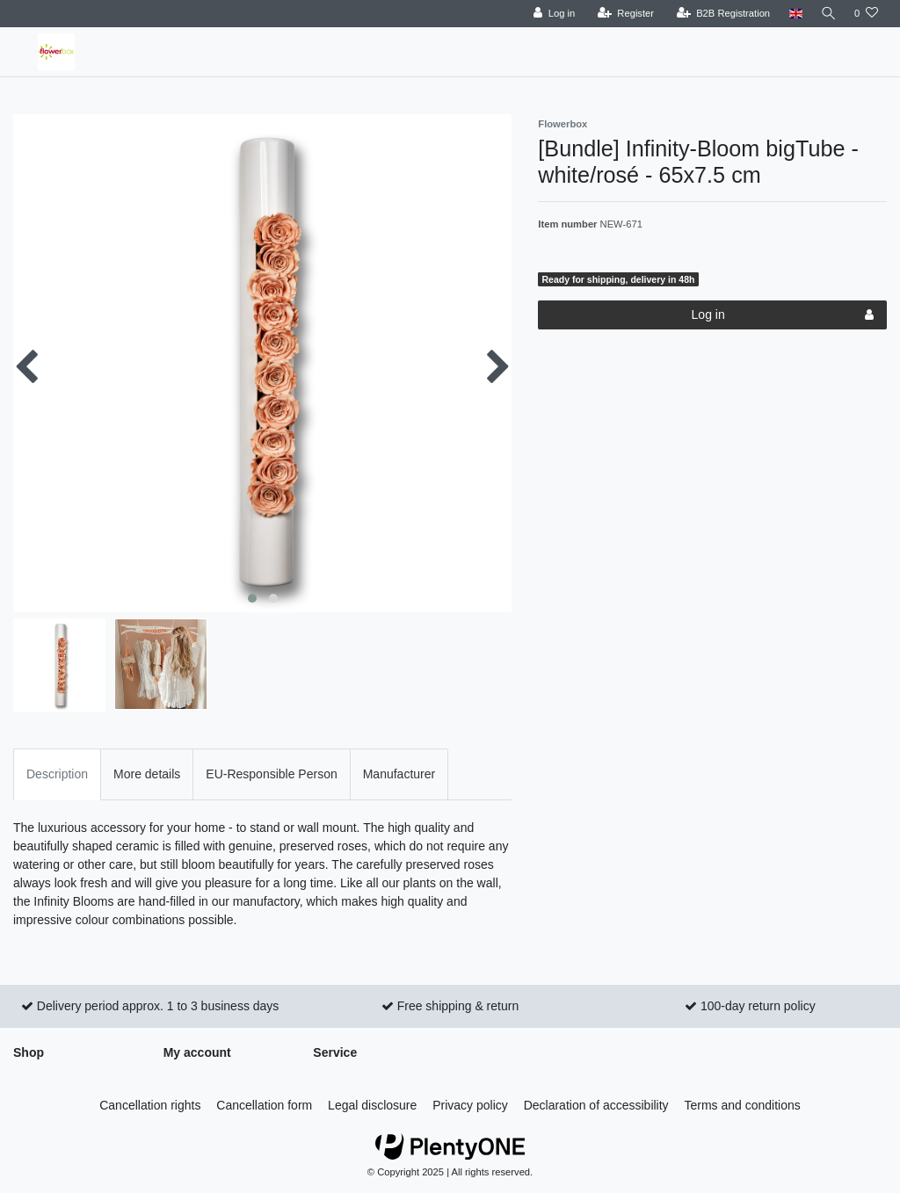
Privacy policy (470, 1105)
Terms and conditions (743, 1105)
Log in (783, 315)
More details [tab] (146, 774)
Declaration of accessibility (596, 1105)
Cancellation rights (149, 1105)
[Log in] (550, 13)
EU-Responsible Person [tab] (271, 774)
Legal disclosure (372, 1105)
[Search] (827, 13)
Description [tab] (57, 774)
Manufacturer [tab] (399, 774)
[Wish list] (866, 13)
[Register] (622, 13)
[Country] (792, 13)
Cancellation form (264, 1105)
